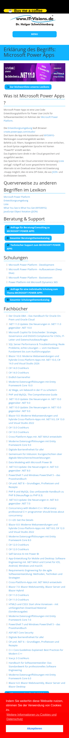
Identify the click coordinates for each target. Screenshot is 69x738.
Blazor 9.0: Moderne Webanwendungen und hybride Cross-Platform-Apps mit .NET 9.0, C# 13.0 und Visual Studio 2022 (36, 419)
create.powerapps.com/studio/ (19, 131)
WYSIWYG (49, 135)
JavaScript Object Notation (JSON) (21, 211)
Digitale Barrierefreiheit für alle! (26, 449)
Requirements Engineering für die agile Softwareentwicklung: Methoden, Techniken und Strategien (35, 574)
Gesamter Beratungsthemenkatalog (28, 238)
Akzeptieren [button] (34, 728)
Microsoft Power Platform (17, 196)
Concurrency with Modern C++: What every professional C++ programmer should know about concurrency (36, 511)
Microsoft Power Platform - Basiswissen (30, 277)
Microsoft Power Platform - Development (31, 264)
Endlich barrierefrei (19, 377)
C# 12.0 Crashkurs (19, 544)
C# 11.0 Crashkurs (19, 595)
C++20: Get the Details (21, 520)
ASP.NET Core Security (21, 632)
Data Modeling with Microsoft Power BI (30, 462)
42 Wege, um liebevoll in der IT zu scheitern (33, 390)
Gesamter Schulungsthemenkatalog (28, 299)
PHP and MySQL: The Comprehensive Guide (33, 394)
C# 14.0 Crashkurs (19, 368)
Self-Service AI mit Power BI (24, 553)
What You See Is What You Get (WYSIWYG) (25, 207)
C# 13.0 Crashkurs (19, 427)
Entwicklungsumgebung (20, 128)
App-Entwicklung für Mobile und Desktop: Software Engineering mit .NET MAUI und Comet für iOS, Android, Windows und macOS (37, 562)
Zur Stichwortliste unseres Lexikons (28, 86)
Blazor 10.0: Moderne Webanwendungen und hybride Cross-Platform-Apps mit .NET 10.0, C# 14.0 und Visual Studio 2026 (34, 359)
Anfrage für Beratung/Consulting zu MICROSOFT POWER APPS (28, 229)
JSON (54, 172)
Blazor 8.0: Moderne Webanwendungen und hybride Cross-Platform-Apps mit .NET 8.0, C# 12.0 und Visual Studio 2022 (36, 528)
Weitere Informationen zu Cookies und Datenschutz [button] (31, 717)
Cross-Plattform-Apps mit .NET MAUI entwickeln (35, 436)
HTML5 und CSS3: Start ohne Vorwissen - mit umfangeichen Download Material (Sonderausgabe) (33, 608)
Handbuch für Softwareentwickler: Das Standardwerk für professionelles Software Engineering (32, 666)
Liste (61, 161)
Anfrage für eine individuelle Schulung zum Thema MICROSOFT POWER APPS (32, 291)
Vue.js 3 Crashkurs (19, 658)
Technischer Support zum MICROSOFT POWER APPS (34, 246)
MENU (34, 34)
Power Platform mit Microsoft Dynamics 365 (33, 282)
